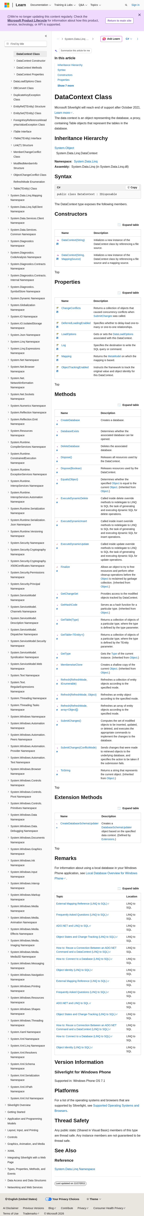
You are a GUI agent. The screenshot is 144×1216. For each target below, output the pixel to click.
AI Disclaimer (10, 1208)
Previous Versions (33, 1208)
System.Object (64, 148)
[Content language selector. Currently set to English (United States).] (21, 1199)
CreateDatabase (70, 420)
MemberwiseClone (71, 664)
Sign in (135, 4)
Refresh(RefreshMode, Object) (79, 694)
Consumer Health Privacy (108, 1208)
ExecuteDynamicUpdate (75, 544)
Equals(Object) (69, 479)
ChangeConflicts (71, 308)
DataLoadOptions (123, 334)
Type (114, 653)
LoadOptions (68, 334)
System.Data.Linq (86, 161)
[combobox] (25, 44)
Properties (64, 79)
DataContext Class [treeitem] (28, 53)
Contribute (67, 1208)
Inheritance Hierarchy (70, 65)
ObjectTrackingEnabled (74, 367)
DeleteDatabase (70, 446)
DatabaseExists (70, 431)
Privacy (82, 1208)
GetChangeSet (69, 593)
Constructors (65, 74)
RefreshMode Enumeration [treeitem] (29, 181)
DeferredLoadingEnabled (76, 323)
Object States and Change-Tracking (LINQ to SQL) (85, 936)
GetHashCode (69, 604)
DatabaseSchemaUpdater (116, 827)
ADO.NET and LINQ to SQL (72, 925)
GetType (66, 653)
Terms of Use (10, 1213)
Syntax (62, 69)
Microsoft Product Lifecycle (27, 20)
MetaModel (114, 356)
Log (63, 345)
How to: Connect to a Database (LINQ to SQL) (83, 958)
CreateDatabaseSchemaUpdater (79, 823)
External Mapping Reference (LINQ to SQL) (81, 903)
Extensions (107, 839)
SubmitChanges (103, 315)
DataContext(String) (73, 240)
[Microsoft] (6, 5)
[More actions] (137, 39)
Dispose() (66, 457)
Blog (51, 1208)
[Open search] (126, 5)
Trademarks (30, 1213)
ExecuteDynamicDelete (74, 498)
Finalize (65, 566)
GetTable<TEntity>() (72, 634)
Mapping (66, 356)
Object (115, 483)
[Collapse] (46, 36)
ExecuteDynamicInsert (74, 521)
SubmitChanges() (71, 720)
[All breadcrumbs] (58, 39)
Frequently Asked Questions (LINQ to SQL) (81, 914)
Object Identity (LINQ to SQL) (73, 969)
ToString (65, 770)
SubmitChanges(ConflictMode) (79, 747)
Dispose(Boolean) (71, 468)
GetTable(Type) (70, 619)
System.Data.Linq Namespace (78, 38)
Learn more (62, 112)
